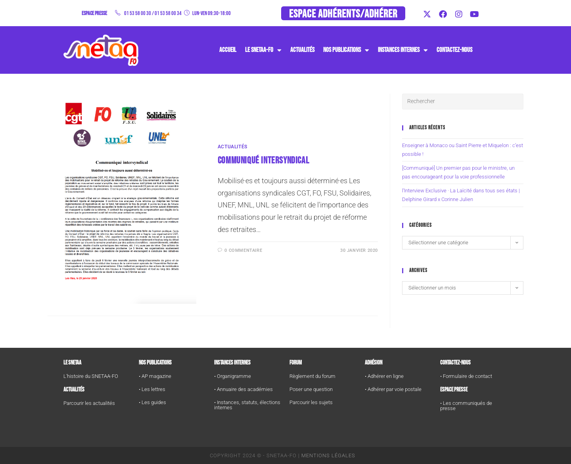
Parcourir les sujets (311, 402)
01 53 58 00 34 (168, 13)
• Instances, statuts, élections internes (247, 404)
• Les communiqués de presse (466, 405)
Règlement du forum (312, 376)
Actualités (302, 50)
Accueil (227, 50)
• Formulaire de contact (466, 376)
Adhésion (373, 362)
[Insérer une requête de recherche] (462, 101)
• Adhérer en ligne (384, 376)
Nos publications (346, 50)
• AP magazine (155, 376)
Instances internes (232, 362)
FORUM (295, 362)
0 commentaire (243, 250)
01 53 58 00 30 (137, 13)
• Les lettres (152, 389)
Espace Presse (454, 389)
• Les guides (152, 402)
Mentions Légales (328, 455)
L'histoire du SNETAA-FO (90, 376)
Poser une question (311, 389)
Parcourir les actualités (89, 403)
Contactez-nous (454, 50)
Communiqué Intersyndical (263, 160)
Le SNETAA (72, 362)
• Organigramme (232, 376)
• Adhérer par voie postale (393, 389)
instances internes (403, 50)
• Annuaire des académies (243, 389)
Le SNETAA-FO (263, 50)
